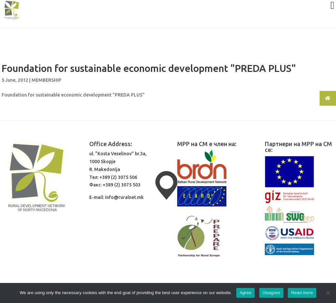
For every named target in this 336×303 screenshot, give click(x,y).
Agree (245, 292)
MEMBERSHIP (46, 80)
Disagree (271, 292)
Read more (302, 292)
